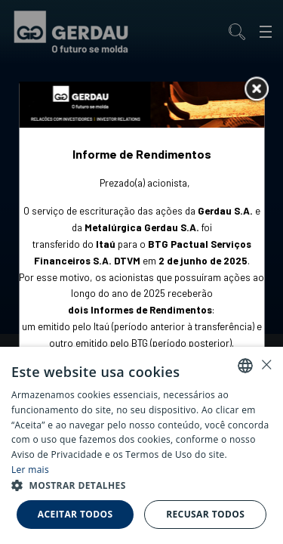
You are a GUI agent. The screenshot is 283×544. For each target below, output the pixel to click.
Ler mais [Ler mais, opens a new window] (30, 469)
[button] (141, 486)
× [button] (266, 364)
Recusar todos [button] (205, 514)
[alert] (141, 445)
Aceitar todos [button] (75, 514)
